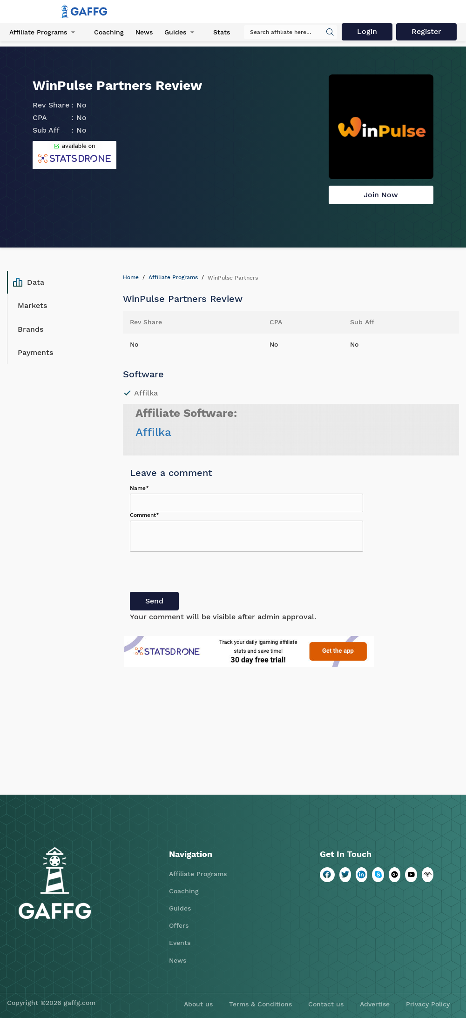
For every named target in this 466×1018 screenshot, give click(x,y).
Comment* (144, 515)
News (144, 32)
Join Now (381, 194)
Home (131, 277)
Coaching (109, 32)
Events (179, 942)
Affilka (153, 432)
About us (198, 1004)
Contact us (326, 1004)
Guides (175, 32)
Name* (139, 488)
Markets (32, 305)
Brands (30, 329)
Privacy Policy (428, 1004)
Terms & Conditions (260, 1004)
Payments (35, 352)
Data (28, 282)
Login (367, 31)
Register (426, 31)
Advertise (375, 1004)
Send (154, 600)
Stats (221, 32)
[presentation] (200, 574)
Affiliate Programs (38, 32)
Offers (179, 925)
